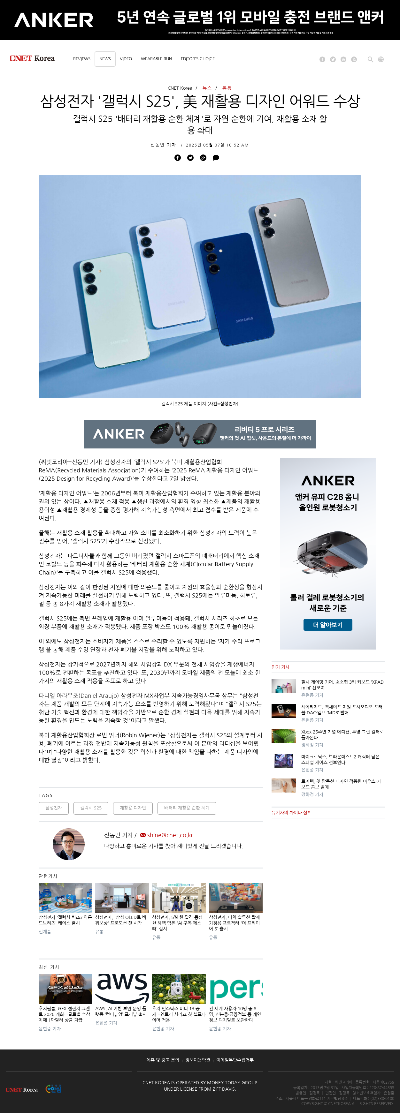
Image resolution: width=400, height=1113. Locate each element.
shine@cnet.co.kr (166, 835)
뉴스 (207, 88)
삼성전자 (53, 808)
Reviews (81, 59)
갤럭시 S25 (91, 808)
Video (126, 59)
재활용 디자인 (133, 808)
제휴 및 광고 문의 (162, 1060)
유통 (227, 88)
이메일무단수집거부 (235, 1060)
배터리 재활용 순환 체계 (187, 808)
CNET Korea (180, 88)
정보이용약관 (197, 1060)
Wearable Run (156, 59)
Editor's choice (198, 59)
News (105, 59)
